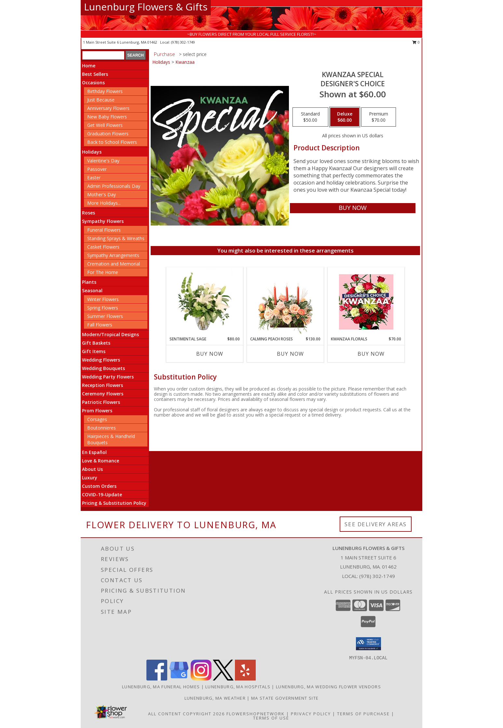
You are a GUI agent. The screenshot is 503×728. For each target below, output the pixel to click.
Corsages (97, 419)
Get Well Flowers (105, 125)
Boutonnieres (101, 428)
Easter (94, 177)
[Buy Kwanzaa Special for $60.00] (352, 208)
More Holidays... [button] (104, 203)
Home (88, 65)
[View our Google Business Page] (179, 679)
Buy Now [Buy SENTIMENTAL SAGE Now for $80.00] (209, 353)
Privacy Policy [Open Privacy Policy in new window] (311, 714)
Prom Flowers (97, 410)
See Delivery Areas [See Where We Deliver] (376, 524)
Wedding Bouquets (103, 368)
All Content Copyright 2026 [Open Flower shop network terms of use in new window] (186, 714)
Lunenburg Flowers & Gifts (146, 7)
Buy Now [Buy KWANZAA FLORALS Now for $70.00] (371, 353)
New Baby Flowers (107, 117)
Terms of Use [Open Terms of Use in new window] (271, 718)
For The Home (102, 272)
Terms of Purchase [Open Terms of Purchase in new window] (363, 714)
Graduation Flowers (108, 133)
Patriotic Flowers (101, 402)
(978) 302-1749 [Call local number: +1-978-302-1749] (183, 42)
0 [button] (416, 42)
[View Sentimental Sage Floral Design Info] (205, 302)
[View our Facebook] (156, 679)
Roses (88, 213)
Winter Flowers (103, 299)
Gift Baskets (96, 343)
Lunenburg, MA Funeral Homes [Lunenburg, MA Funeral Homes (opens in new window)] (161, 687)
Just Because (101, 100)
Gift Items (93, 351)
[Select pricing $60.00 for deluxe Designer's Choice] (344, 117)
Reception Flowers (102, 385)
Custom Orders (99, 486)
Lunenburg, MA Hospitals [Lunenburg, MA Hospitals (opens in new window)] (237, 687)
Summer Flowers (105, 316)
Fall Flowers (99, 325)
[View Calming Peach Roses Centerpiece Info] (285, 302)
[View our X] (223, 679)
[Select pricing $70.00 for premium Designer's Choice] (378, 117)
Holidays (92, 152)
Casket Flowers (103, 247)
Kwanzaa (185, 62)
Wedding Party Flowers (108, 377)
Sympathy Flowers (103, 221)
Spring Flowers (102, 308)
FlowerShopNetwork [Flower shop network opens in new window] (255, 714)
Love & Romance (100, 461)
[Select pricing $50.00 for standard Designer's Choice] (310, 117)
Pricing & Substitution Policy (114, 503)
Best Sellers (95, 74)
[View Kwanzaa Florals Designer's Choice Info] (366, 302)
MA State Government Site (285, 698)
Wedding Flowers (101, 360)
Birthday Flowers (105, 91)
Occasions (93, 82)
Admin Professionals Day (113, 186)
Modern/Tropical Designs (110, 334)
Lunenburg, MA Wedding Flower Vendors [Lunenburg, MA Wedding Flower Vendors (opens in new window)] (328, 687)
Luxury (89, 477)
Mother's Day (101, 194)
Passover (97, 169)
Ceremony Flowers (102, 394)
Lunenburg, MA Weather (215, 698)
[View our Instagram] (201, 679)
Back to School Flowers (112, 142)
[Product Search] (103, 55)
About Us (92, 469)
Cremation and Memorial (113, 264)
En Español (94, 452)
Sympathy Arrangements (113, 255)
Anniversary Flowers (108, 108)
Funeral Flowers (104, 230)
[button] (368, 643)
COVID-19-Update (102, 494)
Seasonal (92, 290)
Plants (89, 282)
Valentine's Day (103, 161)
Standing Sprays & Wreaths (115, 238)
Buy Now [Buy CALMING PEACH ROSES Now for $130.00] (290, 353)
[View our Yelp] (245, 679)
